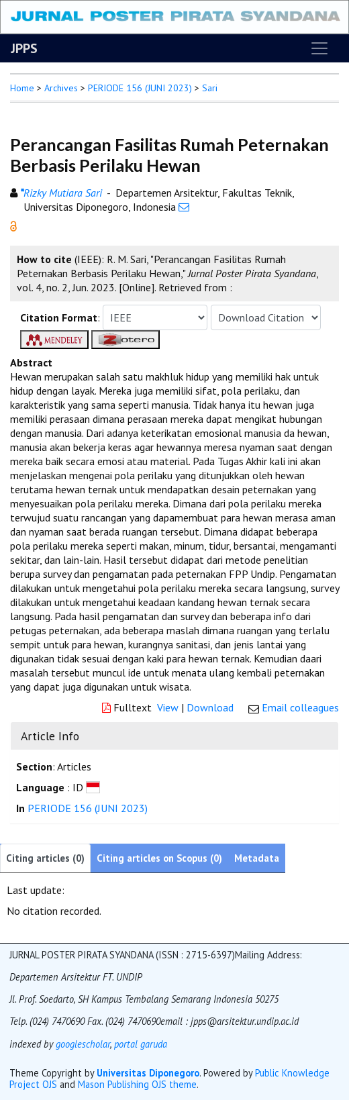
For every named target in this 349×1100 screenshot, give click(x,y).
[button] (13, 225)
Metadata (256, 858)
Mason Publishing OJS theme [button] (137, 1084)
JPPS (24, 48)
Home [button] (22, 88)
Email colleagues (300, 707)
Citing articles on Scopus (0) (159, 858)
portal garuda (140, 1044)
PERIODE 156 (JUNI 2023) (140, 88)
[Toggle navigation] (319, 48)
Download (210, 707)
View (168, 707)
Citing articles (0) (45, 858)
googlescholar (81, 1044)
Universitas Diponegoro (148, 1072)
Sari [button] (209, 88)
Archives (61, 88)
